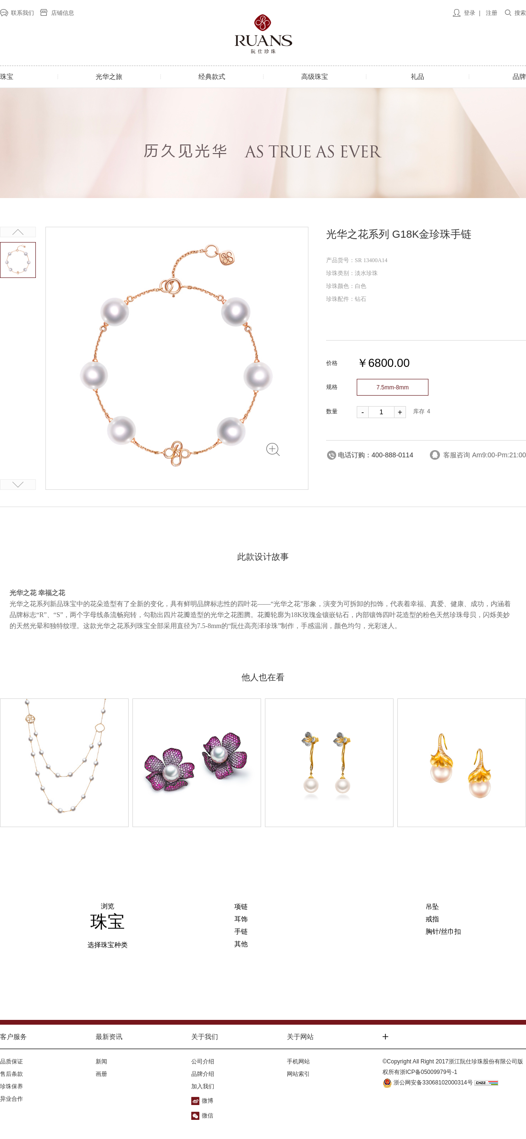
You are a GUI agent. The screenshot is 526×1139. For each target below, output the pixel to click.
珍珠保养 (11, 1086)
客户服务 (13, 1036)
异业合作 (11, 1098)
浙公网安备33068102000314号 (428, 1082)
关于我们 (204, 1036)
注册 (491, 13)
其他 (241, 944)
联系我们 (22, 13)
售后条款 (11, 1074)
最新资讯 (109, 1036)
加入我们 (202, 1086)
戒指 (432, 919)
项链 (241, 906)
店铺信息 (62, 13)
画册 (101, 1074)
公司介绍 (202, 1061)
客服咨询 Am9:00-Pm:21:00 (484, 455)
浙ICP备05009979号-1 (428, 1072)
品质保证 (11, 1061)
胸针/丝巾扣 (443, 931)
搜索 (520, 13)
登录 (469, 13)
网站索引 (298, 1074)
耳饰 (241, 919)
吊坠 (432, 906)
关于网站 (300, 1036)
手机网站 (298, 1061)
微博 (207, 1100)
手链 (241, 931)
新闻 (101, 1061)
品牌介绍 (202, 1074)
